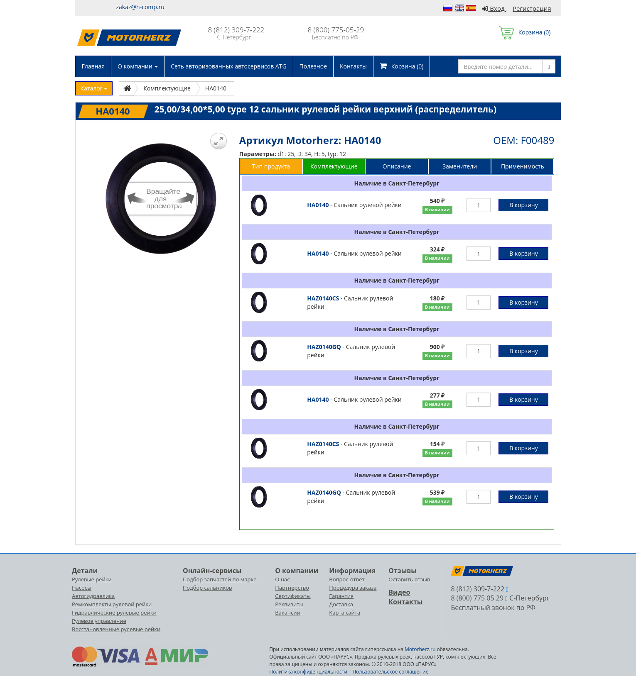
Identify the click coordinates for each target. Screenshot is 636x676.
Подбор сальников (207, 587)
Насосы (81, 587)
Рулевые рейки (92, 579)
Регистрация (532, 8)
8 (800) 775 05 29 (477, 598)
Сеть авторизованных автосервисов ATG (228, 66)
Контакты (353, 66)
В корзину (523, 205)
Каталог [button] (94, 88)
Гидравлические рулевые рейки (114, 612)
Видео (399, 592)
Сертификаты (292, 596)
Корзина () (525, 32)
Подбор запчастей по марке (220, 579)
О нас (282, 579)
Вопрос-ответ (346, 579)
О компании (138, 66)
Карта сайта (344, 612)
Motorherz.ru (420, 649)
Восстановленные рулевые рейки (116, 629)
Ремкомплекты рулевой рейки (112, 604)
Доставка (341, 604)
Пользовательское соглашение (391, 671)
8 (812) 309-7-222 (236, 29)
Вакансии (287, 612)
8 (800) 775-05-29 (336, 29)
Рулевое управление (99, 621)
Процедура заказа (352, 587)
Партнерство (292, 587)
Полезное (313, 66)
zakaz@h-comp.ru (140, 7)
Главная (93, 66)
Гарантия (341, 596)
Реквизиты (289, 604)
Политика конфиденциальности (308, 671)
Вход (494, 8)
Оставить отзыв (409, 579)
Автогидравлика (93, 596)
